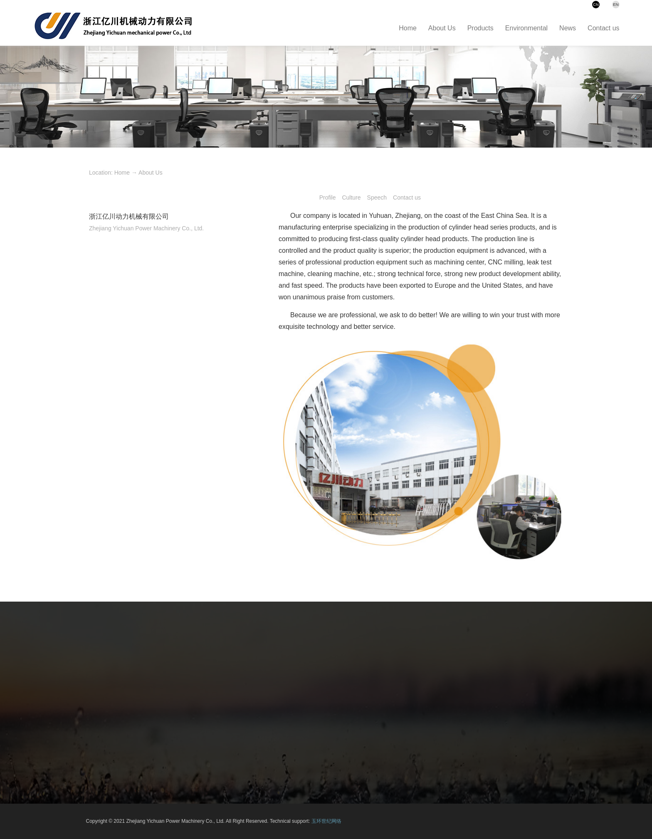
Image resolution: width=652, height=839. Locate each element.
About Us (150, 172)
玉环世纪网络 (326, 821)
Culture (351, 197)
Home (122, 172)
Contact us (407, 197)
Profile (327, 197)
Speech (377, 197)
